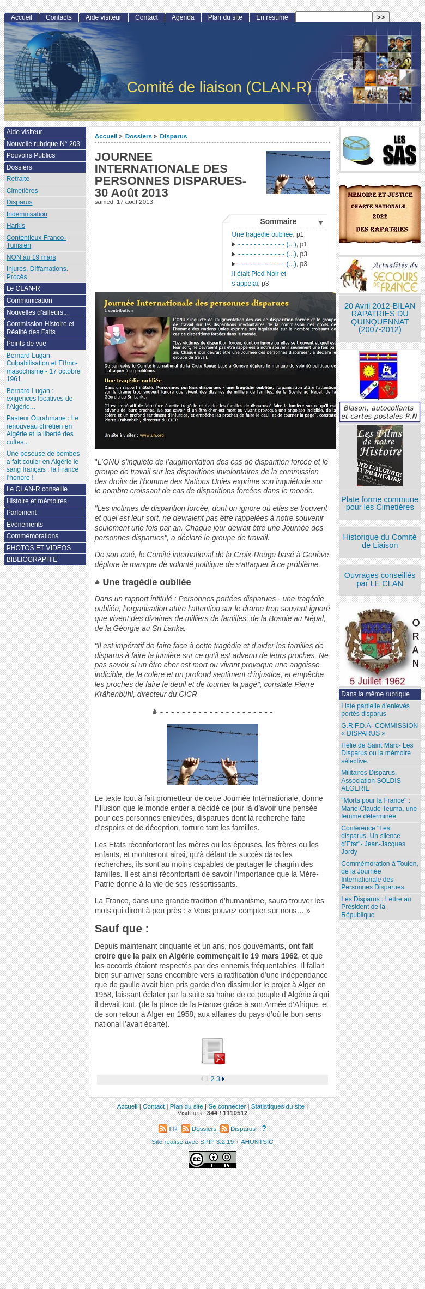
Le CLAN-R (23, 288)
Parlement (22, 512)
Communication (29, 300)
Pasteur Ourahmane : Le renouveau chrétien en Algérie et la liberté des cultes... (42, 430)
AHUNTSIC (257, 1141)
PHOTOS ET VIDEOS (39, 548)
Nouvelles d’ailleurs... (38, 312)
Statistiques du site (278, 1106)
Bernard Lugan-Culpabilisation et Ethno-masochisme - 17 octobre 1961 (44, 367)
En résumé (272, 17)
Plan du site (225, 17)
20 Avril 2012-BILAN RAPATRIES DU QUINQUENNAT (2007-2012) (379, 318)
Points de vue (26, 343)
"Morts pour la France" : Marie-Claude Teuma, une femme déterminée (379, 808)
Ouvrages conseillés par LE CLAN (380, 579)
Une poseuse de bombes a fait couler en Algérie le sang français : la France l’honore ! (43, 465)
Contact (146, 17)
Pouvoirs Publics (31, 155)
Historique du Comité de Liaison (380, 541)
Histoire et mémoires (37, 501)
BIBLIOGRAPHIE (32, 559)
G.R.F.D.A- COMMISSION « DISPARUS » (379, 730)
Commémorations (32, 536)
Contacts (59, 17)
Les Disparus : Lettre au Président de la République (376, 907)
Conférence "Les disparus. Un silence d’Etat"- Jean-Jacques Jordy (373, 840)
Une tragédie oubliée (262, 234)
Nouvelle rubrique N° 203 (43, 144)
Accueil (106, 136)
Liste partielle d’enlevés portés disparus (375, 710)
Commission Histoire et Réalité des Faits (40, 328)
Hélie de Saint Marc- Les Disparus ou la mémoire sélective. (377, 753)
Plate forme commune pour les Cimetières (379, 503)
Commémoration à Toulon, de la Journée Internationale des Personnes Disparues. (379, 876)
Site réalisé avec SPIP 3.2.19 (192, 1141)
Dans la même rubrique (375, 694)
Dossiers (138, 136)
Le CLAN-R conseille (37, 489)
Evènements (25, 524)
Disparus (173, 136)
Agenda (183, 17)
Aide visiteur (104, 17)
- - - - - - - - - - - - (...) (264, 244)
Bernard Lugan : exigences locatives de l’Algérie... (40, 399)
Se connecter (227, 1106)
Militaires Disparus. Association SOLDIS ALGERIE (371, 780)
